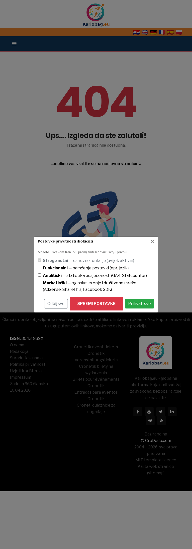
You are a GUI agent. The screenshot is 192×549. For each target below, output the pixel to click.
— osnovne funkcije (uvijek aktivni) (88, 260)
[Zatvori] (152, 242)
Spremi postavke (96, 303)
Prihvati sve (139, 303)
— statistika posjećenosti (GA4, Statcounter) (95, 275)
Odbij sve (56, 303)
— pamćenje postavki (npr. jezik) (86, 268)
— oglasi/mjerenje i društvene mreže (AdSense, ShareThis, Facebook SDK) (89, 286)
